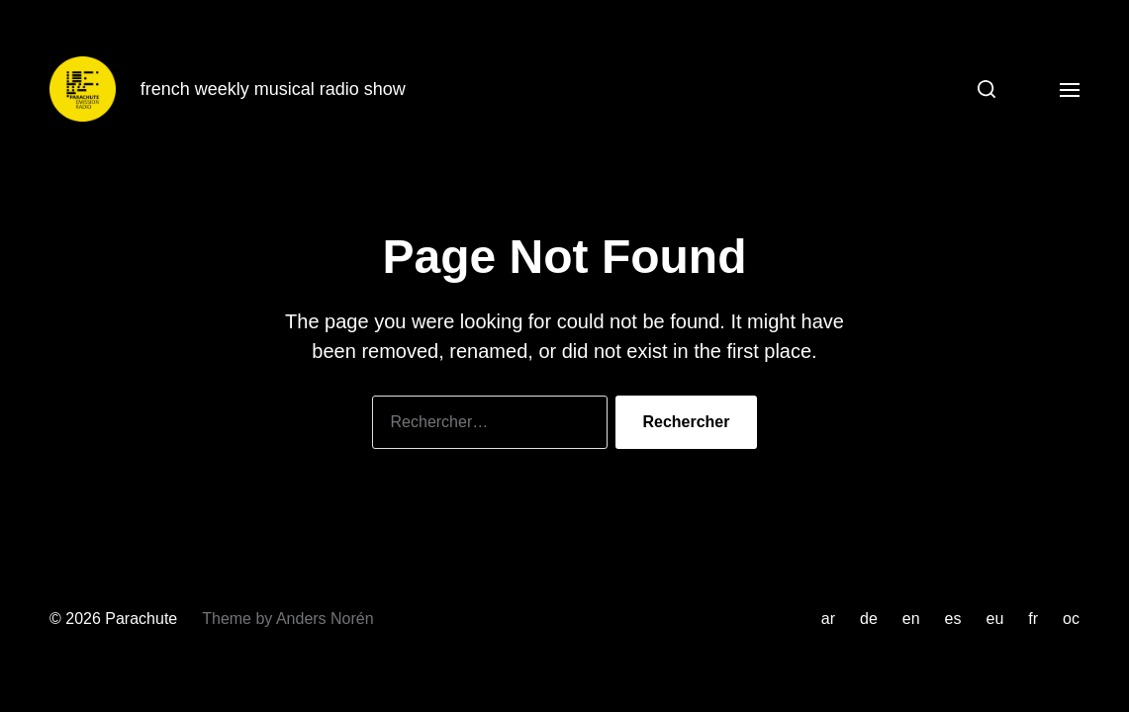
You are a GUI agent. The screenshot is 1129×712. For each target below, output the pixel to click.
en (911, 618)
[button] (979, 89)
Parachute (141, 618)
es (953, 618)
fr (1033, 618)
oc (1071, 618)
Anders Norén (325, 618)
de (869, 618)
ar (828, 618)
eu (995, 618)
